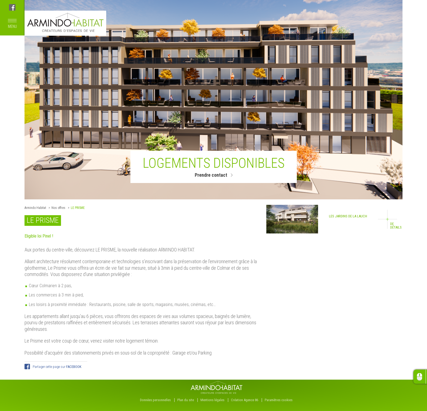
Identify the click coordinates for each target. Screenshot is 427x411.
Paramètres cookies (278, 400)
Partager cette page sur (57, 367)
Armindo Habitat (35, 208)
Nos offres (58, 208)
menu (12, 24)
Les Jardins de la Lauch (334, 219)
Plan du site (185, 400)
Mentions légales (212, 400)
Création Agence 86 (244, 400)
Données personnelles (155, 400)
